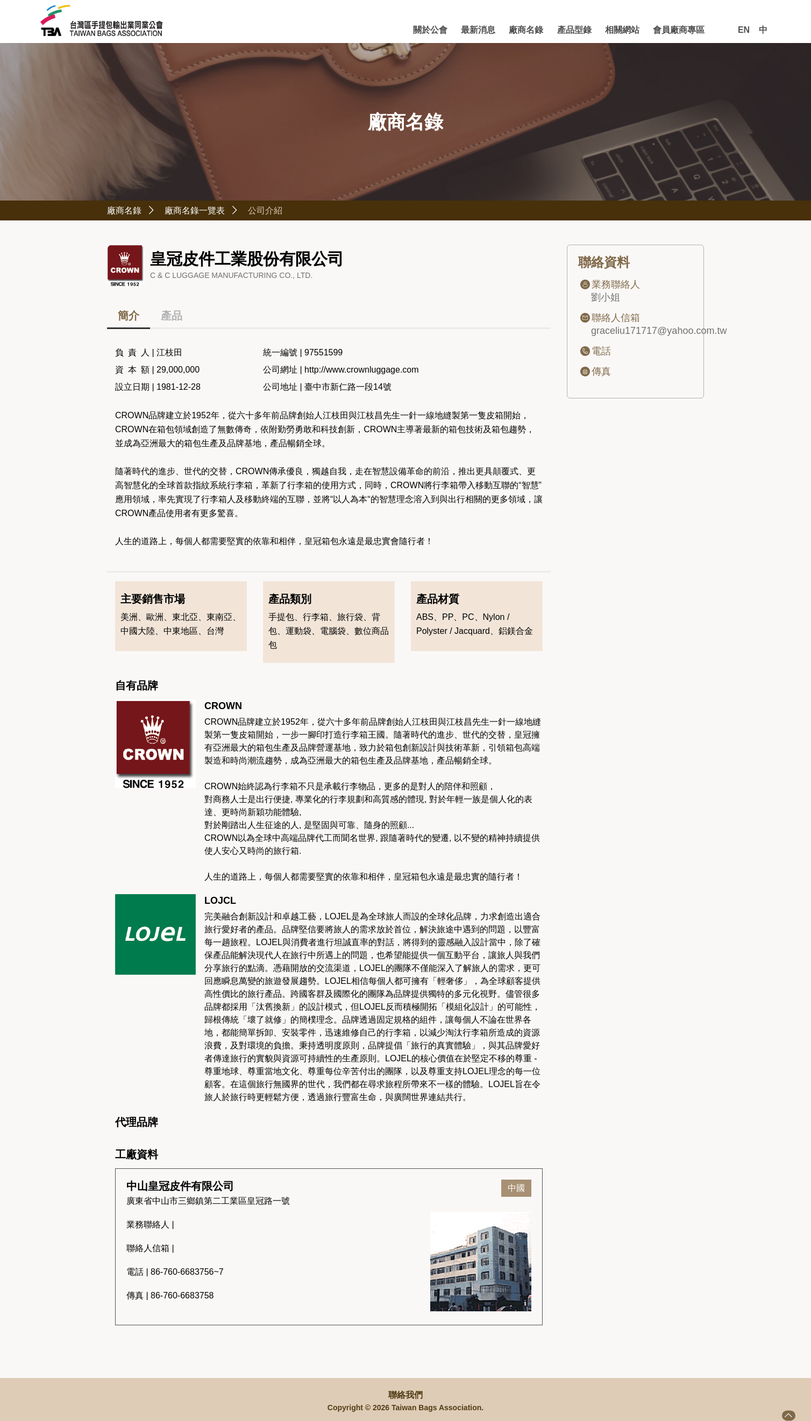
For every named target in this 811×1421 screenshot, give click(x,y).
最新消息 (434, 29)
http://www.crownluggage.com (361, 371)
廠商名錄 (492, 29)
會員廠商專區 (673, 29)
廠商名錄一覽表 (214, 211)
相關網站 (606, 29)
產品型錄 (549, 29)
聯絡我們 (405, 1395)
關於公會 (377, 29)
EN (744, 29)
